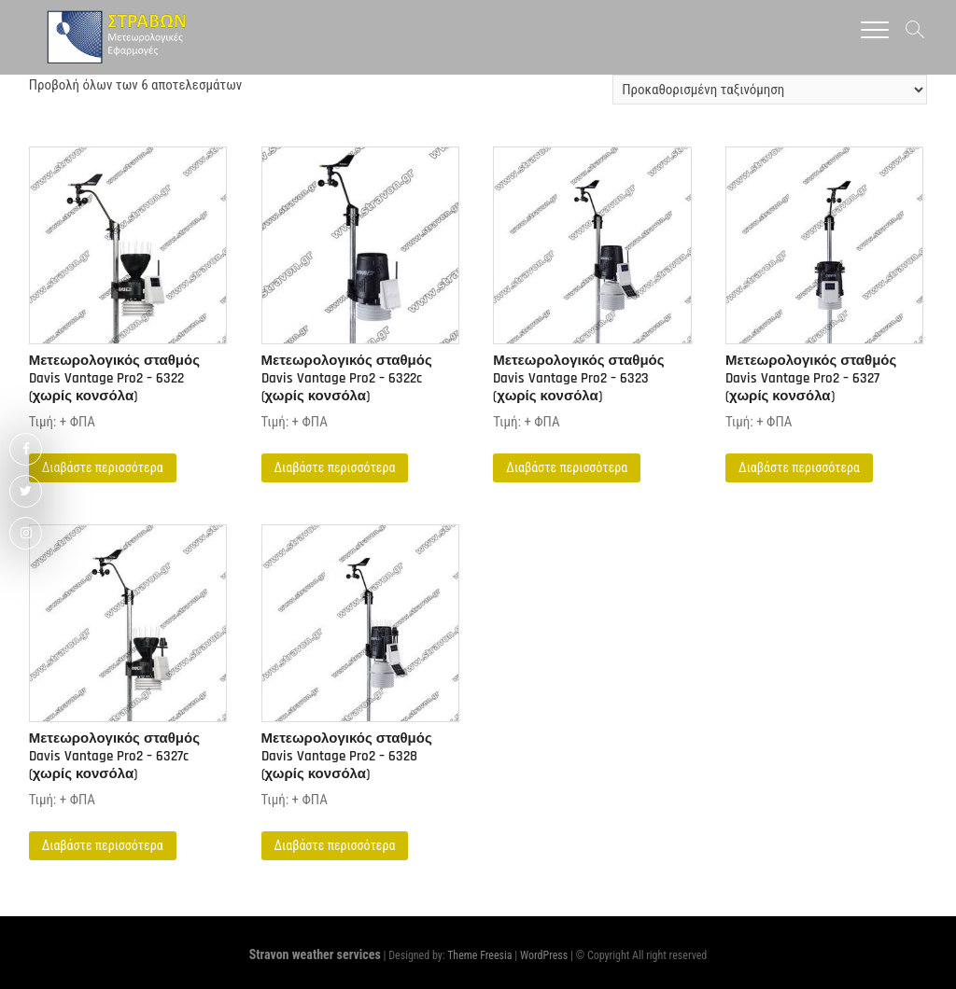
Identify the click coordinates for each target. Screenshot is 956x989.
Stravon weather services (315, 954)
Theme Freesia (479, 955)
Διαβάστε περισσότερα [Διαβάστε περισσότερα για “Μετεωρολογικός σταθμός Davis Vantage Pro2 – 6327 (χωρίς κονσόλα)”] (799, 467)
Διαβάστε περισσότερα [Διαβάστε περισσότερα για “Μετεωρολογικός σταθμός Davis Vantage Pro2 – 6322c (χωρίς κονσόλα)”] (335, 467)
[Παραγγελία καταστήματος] (769, 89)
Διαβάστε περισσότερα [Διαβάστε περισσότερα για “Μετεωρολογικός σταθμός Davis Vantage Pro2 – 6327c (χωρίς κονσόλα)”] (102, 845)
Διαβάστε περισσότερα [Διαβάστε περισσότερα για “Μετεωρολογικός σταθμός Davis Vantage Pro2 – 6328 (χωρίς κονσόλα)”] (335, 845)
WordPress (544, 955)
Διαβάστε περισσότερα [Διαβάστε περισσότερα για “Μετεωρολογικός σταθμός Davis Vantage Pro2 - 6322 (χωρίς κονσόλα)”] (102, 467)
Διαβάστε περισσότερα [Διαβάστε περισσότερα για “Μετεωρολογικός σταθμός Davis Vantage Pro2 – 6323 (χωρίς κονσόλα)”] (566, 467)
